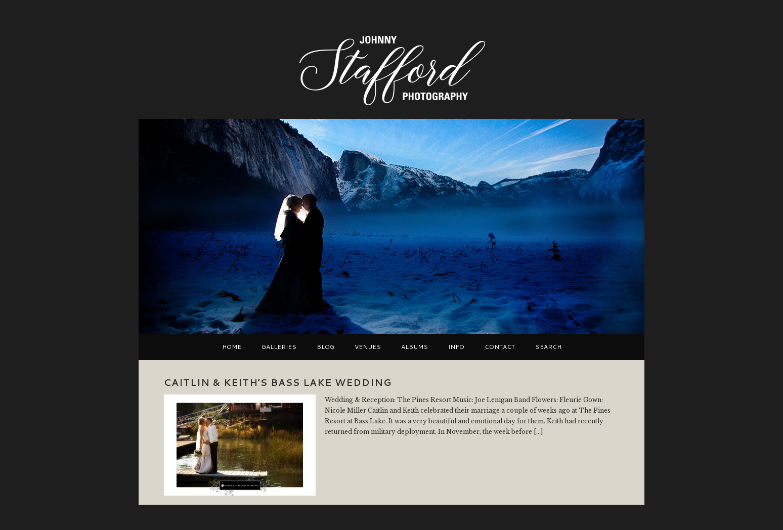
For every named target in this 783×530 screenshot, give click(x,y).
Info (456, 347)
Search (548, 347)
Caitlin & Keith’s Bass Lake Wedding (278, 382)
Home (231, 347)
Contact (500, 347)
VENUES (368, 347)
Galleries (279, 347)
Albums (414, 347)
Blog (325, 347)
